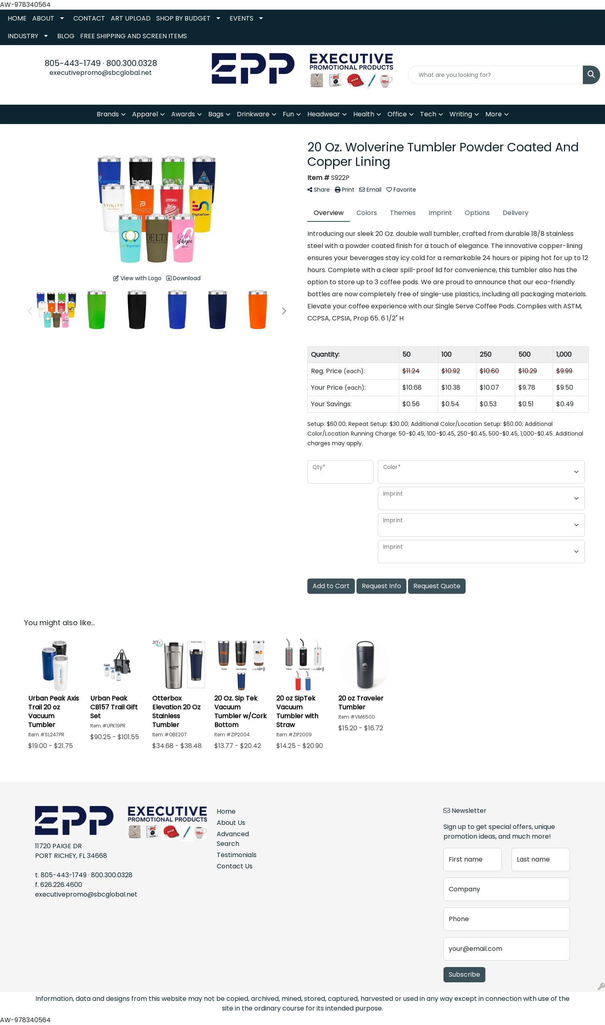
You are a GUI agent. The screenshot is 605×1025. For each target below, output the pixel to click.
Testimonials (237, 855)
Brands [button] (108, 114)
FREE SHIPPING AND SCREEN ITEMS (133, 36)
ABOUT (43, 18)
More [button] (493, 114)
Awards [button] (183, 114)
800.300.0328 (131, 63)
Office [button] (397, 114)
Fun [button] (288, 114)
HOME (17, 18)
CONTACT (89, 18)
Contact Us (235, 866)
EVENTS (241, 18)
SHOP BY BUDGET (183, 18)
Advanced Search (233, 838)
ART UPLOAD (131, 18)
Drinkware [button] (253, 114)
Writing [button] (461, 114)
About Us (231, 822)
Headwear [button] (323, 114)
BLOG (66, 36)
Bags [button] (216, 114)
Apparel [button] (145, 114)
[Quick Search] (495, 75)
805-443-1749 (73, 63)
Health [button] (363, 114)
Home (226, 811)
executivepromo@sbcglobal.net (101, 72)
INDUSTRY (23, 36)
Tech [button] (428, 114)
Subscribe (464, 974)
